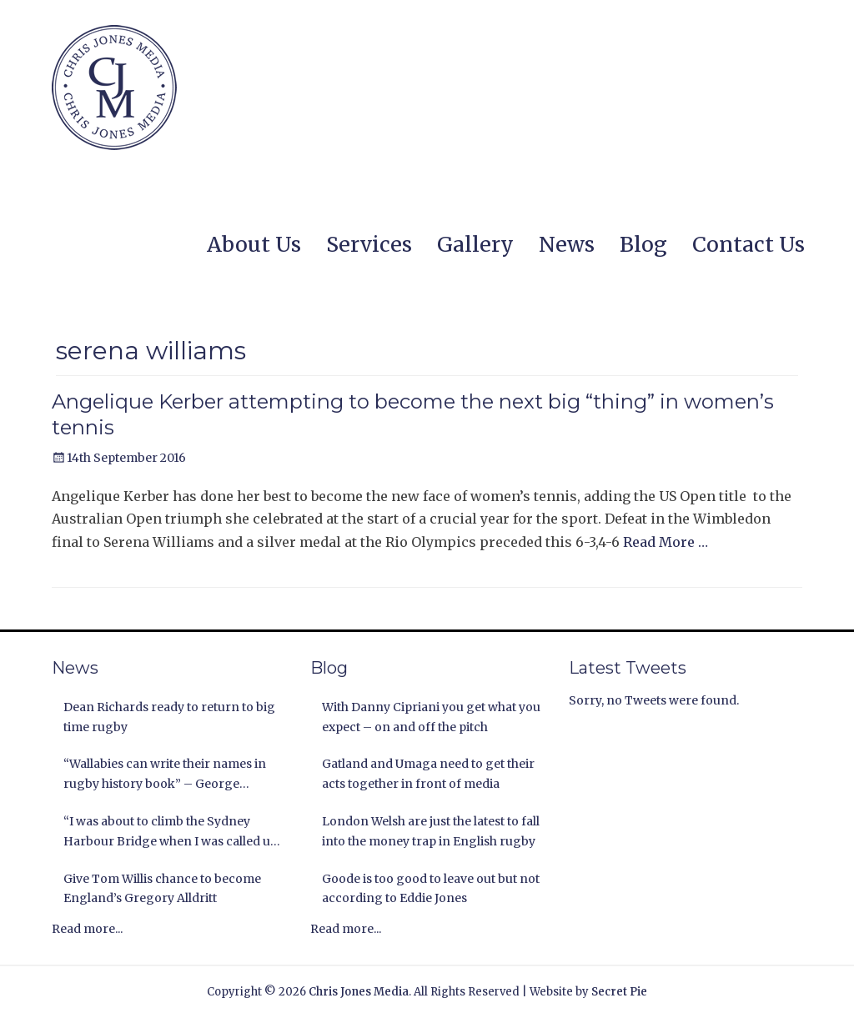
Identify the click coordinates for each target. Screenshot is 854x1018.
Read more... (87, 928)
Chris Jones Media (359, 992)
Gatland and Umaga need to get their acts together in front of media (428, 773)
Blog (643, 244)
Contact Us (748, 244)
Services (369, 244)
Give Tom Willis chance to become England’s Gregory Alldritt (162, 888)
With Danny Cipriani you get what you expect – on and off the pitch (431, 717)
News (567, 244)
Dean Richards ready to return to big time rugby (169, 717)
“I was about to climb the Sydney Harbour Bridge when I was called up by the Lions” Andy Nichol (170, 833)
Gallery (475, 244)
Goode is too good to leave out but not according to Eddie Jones (431, 888)
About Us (254, 244)
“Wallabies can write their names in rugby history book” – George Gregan (164, 775)
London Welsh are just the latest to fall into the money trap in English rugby (431, 831)
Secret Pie (619, 992)
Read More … (665, 542)
